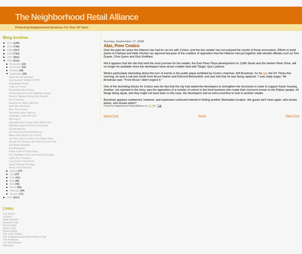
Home (202, 115)
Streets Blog (10, 230)
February (15, 190)
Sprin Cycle (9, 228)
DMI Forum (15, 119)
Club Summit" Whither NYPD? (24, 80)
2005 (10, 197)
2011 (10, 42)
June (13, 177)
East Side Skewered (19, 106)
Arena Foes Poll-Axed (20, 167)
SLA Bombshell (17, 148)
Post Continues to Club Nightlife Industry (30, 93)
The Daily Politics (13, 233)
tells (265, 73)
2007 (10, 57)
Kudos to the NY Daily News (23, 151)
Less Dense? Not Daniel (21, 161)
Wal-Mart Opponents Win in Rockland (28, 125)
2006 (10, 60)
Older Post (292, 115)
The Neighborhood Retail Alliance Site (24, 236)
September (16, 73)
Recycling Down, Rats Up (22, 112)
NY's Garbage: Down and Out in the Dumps (31, 154)
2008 (10, 53)
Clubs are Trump (17, 86)
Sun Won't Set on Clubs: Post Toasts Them (31, 138)
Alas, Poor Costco (18, 109)
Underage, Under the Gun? (23, 115)
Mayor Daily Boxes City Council (25, 135)
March (13, 187)
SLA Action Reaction (19, 145)
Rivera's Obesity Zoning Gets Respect (28, 96)
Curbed (7, 216)
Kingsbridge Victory (19, 83)
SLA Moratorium (17, 128)
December (16, 64)
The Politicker (11, 239)
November (16, 67)
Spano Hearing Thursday (22, 164)
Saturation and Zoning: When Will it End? (30, 122)
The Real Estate (12, 242)
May (12, 180)
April (12, 184)
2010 (10, 46)
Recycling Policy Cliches (21, 90)
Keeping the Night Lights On (23, 103)
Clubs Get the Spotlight (21, 77)
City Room (9, 213)
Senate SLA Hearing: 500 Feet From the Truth (32, 141)
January (14, 193)
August (14, 170)
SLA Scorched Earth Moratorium (25, 132)
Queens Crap (10, 222)
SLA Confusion (16, 99)
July (12, 174)
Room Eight (9, 225)
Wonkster (8, 245)
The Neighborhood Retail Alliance (76, 17)
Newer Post (111, 115)
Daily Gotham (11, 219)
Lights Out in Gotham (20, 158)
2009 (10, 49)
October (14, 70)
